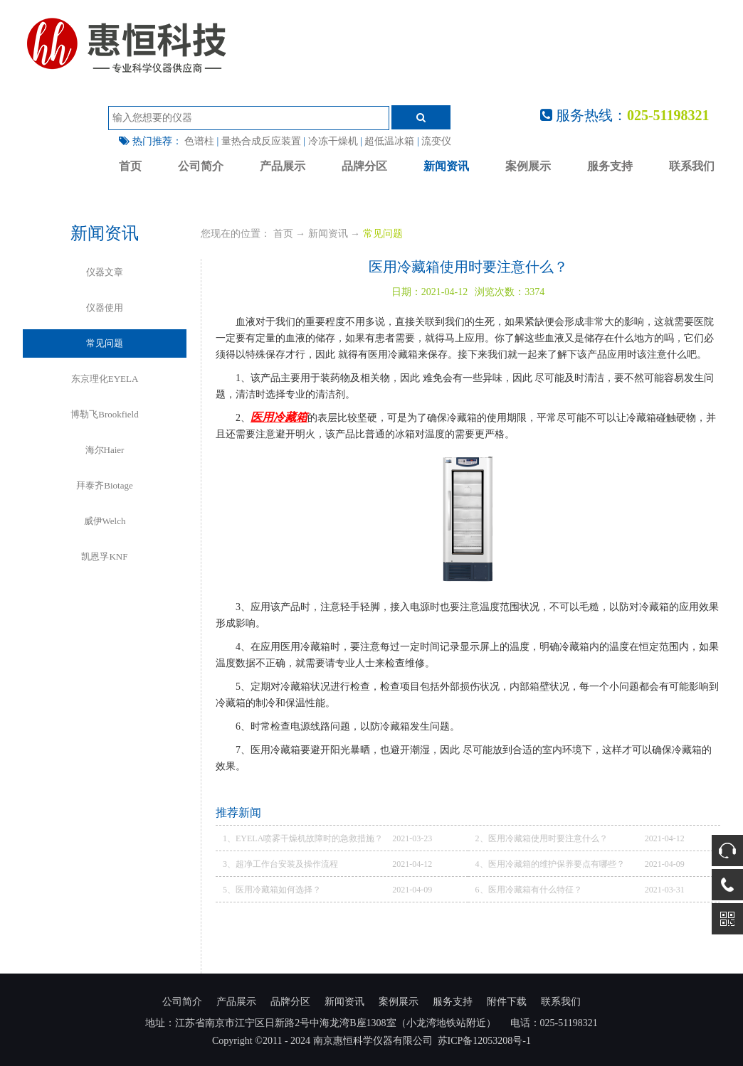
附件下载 (507, 1001)
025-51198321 (668, 115)
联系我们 (692, 166)
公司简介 (200, 166)
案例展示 (528, 166)
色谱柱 (199, 141)
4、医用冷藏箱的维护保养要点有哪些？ (550, 864)
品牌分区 (364, 166)
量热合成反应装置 (261, 141)
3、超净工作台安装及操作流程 (280, 864)
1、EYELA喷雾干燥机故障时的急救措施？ (303, 838)
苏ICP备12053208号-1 (484, 1040)
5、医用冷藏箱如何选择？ (272, 890)
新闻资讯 (446, 166)
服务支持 (610, 166)
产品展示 (282, 166)
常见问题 (383, 233)
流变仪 (436, 141)
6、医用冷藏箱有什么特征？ (528, 890)
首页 (130, 166)
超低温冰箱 (389, 141)
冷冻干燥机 (333, 141)
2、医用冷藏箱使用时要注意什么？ (541, 838)
